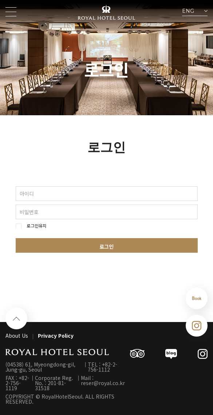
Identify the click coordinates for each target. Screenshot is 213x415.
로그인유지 (37, 226)
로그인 (106, 246)
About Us (16, 335)
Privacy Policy (56, 335)
